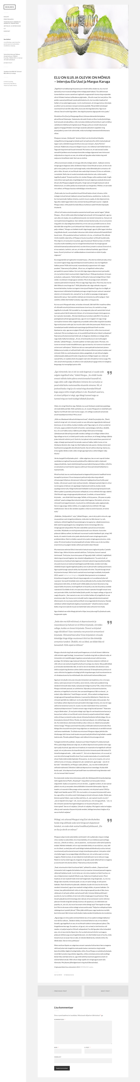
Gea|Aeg (9, 7)
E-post (87, 1047)
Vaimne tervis (69, 975)
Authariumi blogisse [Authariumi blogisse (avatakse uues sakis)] (70, 575)
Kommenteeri (59, 1019)
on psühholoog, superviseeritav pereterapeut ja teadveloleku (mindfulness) (12, 44)
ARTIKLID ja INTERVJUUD (12, 26)
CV (5, 28)
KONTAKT (7, 31)
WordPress (13, 83)
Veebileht (57, 1057)
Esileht (6, 16)
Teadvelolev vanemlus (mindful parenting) (12, 22)
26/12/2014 (58, 975)
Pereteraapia (9, 19)
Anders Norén (13, 85)
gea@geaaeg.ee (8, 62)
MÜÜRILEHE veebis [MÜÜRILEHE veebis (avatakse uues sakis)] (86, 967)
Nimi (56, 1047)
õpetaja (13, 46)
